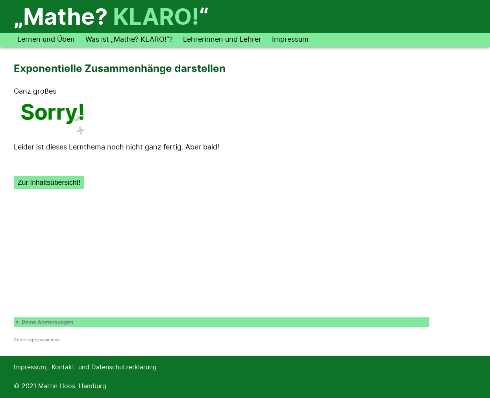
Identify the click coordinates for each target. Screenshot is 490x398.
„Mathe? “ (111, 18)
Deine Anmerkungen (47, 322)
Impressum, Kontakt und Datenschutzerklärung (85, 367)
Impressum (290, 39)
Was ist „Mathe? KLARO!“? (129, 39)
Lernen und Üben (46, 39)
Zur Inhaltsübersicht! (49, 182)
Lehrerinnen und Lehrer (222, 39)
